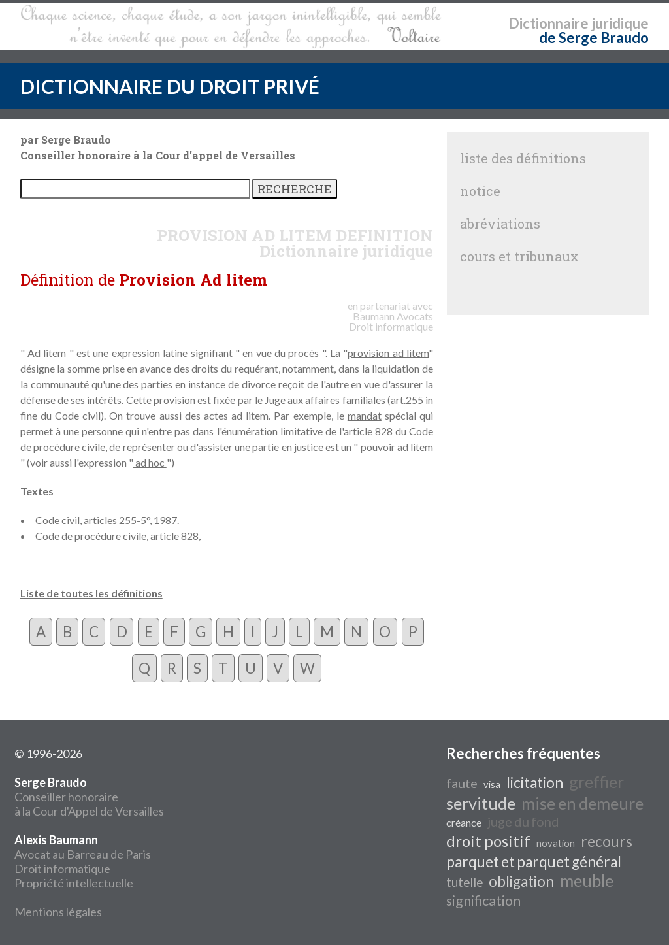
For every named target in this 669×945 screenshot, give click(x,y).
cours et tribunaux (519, 256)
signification (483, 900)
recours (606, 841)
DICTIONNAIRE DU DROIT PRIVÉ (169, 86)
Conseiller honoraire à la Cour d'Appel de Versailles (89, 796)
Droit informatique (62, 868)
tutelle (464, 882)
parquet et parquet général (533, 861)
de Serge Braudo (594, 37)
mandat (365, 415)
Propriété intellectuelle (73, 883)
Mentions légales (58, 911)
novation (555, 843)
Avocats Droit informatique (391, 321)
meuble (586, 880)
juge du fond (523, 821)
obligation (521, 881)
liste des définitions (523, 158)
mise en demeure (582, 803)
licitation (534, 782)
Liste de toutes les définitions (91, 593)
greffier (596, 781)
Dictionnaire (548, 23)
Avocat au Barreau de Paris (82, 854)
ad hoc (150, 462)
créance (463, 822)
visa (491, 784)
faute (462, 783)
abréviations (500, 223)
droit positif (488, 840)
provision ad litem (388, 352)
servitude (480, 803)
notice (480, 190)
